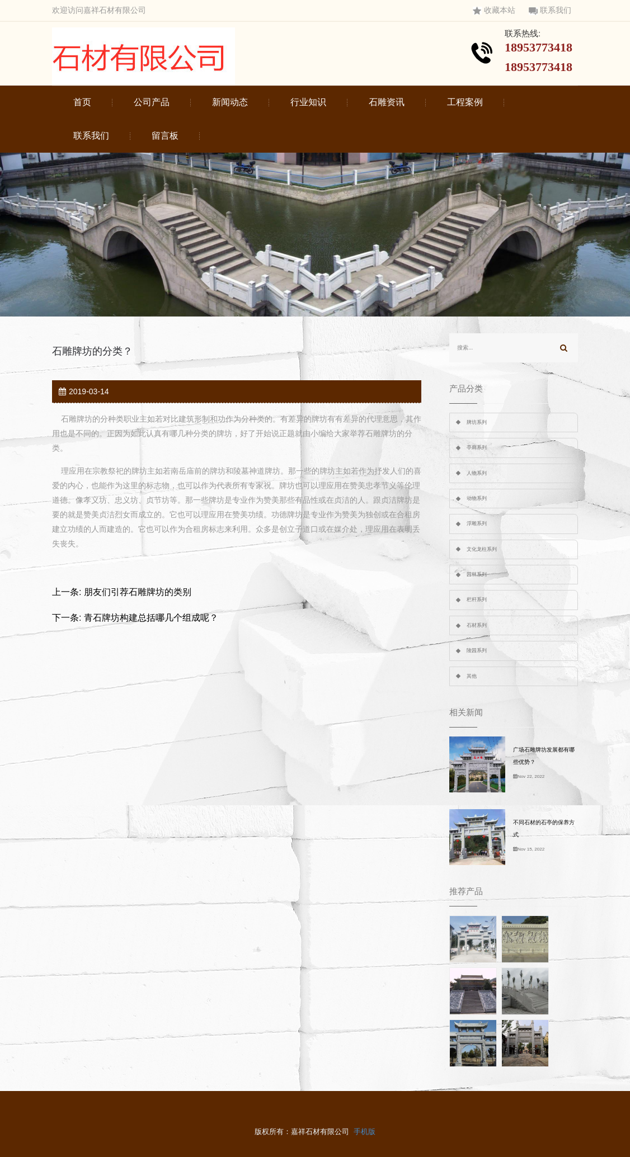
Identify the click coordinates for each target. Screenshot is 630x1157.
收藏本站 (494, 10)
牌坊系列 (477, 422)
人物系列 (477, 473)
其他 (472, 676)
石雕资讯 (387, 102)
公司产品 (152, 102)
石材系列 (477, 625)
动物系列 (477, 498)
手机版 (364, 1131)
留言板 (165, 135)
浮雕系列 (477, 523)
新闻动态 (230, 102)
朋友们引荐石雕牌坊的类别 (137, 592)
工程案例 (465, 102)
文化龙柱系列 (482, 549)
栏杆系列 (477, 599)
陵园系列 (477, 650)
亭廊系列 (477, 447)
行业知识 (308, 102)
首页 (82, 102)
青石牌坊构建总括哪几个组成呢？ (151, 617)
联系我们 (550, 10)
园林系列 (477, 574)
